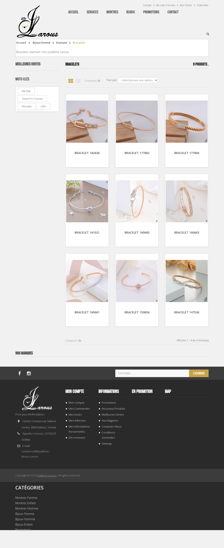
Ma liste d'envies (165, 5)
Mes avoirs (75, 414)
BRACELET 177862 (137, 153)
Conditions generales (108, 435)
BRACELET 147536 (186, 312)
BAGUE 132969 (45, 153)
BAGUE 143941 (45, 178)
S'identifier (202, 5)
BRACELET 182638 (87, 153)
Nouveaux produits (113, 408)
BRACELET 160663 (186, 232)
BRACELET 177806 (186, 153)
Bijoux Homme (25, 519)
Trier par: (111, 80)
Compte (147, 5)
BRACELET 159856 (137, 312)
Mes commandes (79, 408)
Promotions (109, 402)
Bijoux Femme (24, 514)
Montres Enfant (25, 503)
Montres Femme (26, 498)
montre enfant (30, 265)
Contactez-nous (111, 426)
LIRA (43, 258)
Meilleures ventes (27, 64)
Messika (26, 258)
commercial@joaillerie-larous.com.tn (35, 454)
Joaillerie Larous (47, 475)
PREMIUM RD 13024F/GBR (44, 205)
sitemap (107, 443)
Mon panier (186, 5)
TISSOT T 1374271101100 (46, 79)
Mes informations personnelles (79, 429)
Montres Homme (26, 508)
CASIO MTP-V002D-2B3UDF (45, 129)
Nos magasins (110, 420)
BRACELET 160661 (87, 312)
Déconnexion (77, 437)
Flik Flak (26, 242)
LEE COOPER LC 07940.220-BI (45, 104)
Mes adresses (77, 420)
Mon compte (74, 391)
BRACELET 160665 (137, 232)
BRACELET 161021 (87, 232)
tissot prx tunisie (32, 250)
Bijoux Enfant (24, 524)
